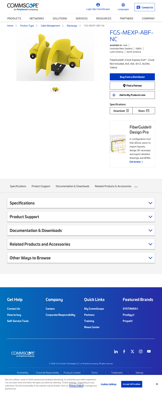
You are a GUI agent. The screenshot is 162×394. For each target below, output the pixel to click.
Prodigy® (129, 314)
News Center (92, 327)
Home (10, 25)
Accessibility (22, 372)
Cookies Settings (108, 384)
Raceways (72, 25)
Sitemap (139, 372)
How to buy (14, 314)
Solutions (60, 18)
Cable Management (50, 25)
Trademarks (117, 372)
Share (143, 110)
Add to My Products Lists (132, 94)
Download (121, 110)
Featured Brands (138, 299)
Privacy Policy (76, 385)
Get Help (14, 299)
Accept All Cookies (131, 384)
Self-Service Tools (18, 320)
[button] (132, 76)
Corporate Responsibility (60, 314)
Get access (135, 161)
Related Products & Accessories (113, 188)
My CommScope (94, 308)
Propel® (128, 320)
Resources (103, 18)
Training (89, 320)
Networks (37, 18)
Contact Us (13, 308)
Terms (94, 372)
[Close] (156, 384)
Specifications (18, 188)
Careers (50, 308)
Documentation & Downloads (72, 188)
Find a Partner (132, 85)
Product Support (41, 188)
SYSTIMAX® (130, 308)
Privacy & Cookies (72, 372)
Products (14, 18)
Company (148, 18)
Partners (126, 18)
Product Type (27, 25)
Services (82, 18)
